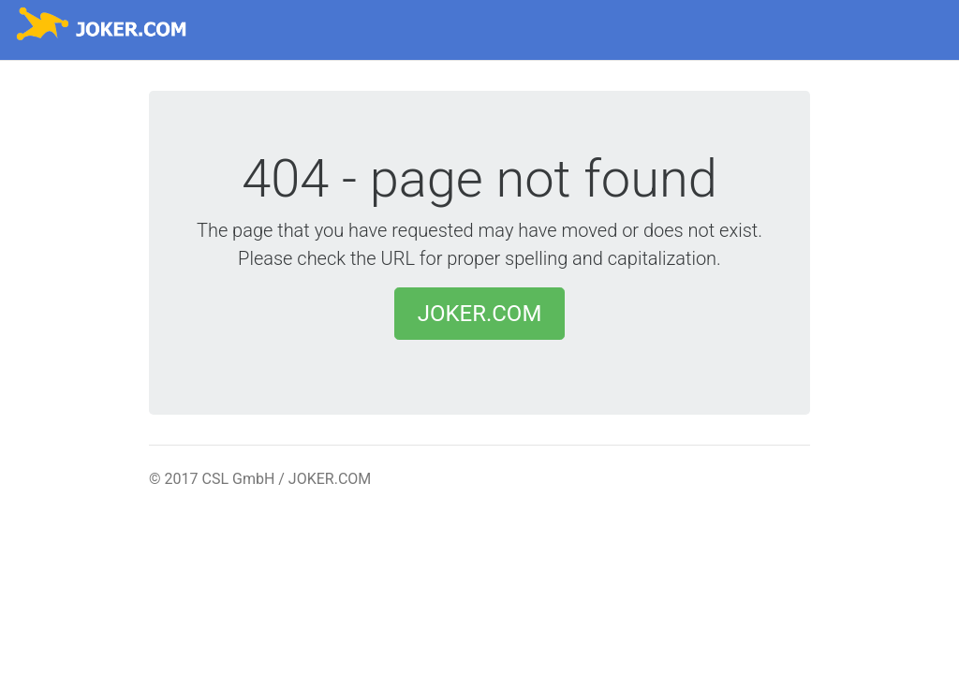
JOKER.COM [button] (480, 313)
